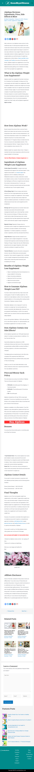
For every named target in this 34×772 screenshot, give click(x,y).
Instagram (17, 763)
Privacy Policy (29, 754)
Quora (17, 758)
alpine (5, 20)
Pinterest (17, 756)
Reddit (17, 760)
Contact (29, 758)
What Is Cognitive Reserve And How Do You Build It (19, 720)
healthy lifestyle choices (20, 523)
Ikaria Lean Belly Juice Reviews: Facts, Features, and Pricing (9, 632)
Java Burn (6, 60)
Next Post (25, 611)
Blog (29, 750)
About (29, 752)
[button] (32, 3)
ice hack (9, 20)
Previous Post (10, 611)
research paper (19, 172)
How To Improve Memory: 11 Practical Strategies (19, 741)
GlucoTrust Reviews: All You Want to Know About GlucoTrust (23, 651)
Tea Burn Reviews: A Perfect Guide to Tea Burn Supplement (10, 651)
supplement (14, 20)
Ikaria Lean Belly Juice (23, 58)
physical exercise (8, 523)
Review (25, 19)
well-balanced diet (18, 521)
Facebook (17, 752)
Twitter (17, 754)
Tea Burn (13, 60)
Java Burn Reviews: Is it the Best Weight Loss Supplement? (23, 632)
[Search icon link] (32, 3)
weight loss (20, 20)
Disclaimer (29, 756)
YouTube (17, 750)
